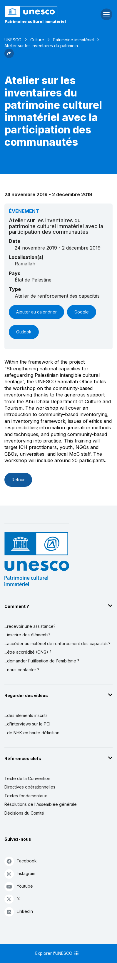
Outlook (23, 331)
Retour (18, 479)
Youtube (18, 886)
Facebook (20, 861)
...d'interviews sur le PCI (27, 723)
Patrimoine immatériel (73, 39)
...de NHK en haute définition (31, 732)
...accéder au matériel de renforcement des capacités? (57, 643)
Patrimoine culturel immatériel (35, 21)
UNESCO (12, 39)
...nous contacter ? (21, 669)
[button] (9, 56)
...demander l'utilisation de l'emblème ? (41, 660)
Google (81, 311)
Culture (37, 39)
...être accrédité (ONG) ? (27, 652)
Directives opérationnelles (29, 786)
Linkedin (18, 911)
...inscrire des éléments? (27, 634)
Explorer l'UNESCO (57, 953)
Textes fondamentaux (25, 795)
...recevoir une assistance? (30, 626)
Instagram (19, 873)
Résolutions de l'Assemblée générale (40, 804)
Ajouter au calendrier (36, 311)
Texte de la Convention (27, 778)
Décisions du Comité (24, 813)
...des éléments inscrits (26, 715)
